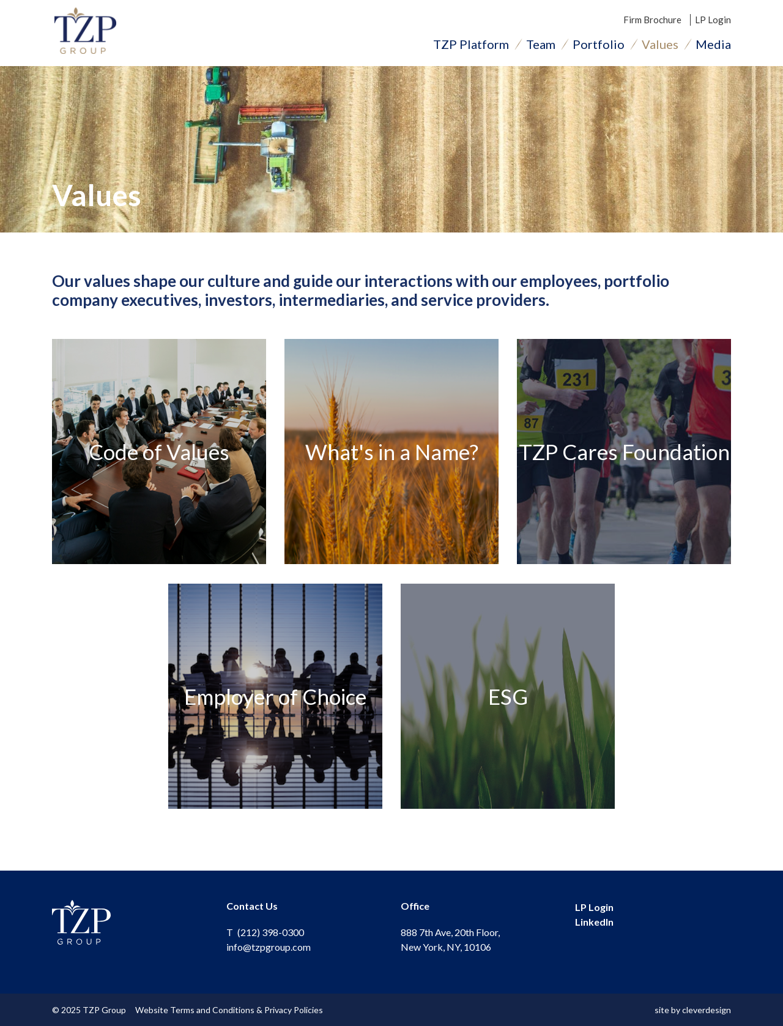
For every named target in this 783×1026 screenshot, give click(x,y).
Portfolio (599, 46)
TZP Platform (471, 46)
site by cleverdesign (693, 1010)
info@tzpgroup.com (268, 947)
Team (540, 46)
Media (713, 46)
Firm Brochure (652, 21)
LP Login (713, 21)
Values (660, 46)
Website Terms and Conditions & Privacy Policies (231, 1010)
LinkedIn (594, 922)
